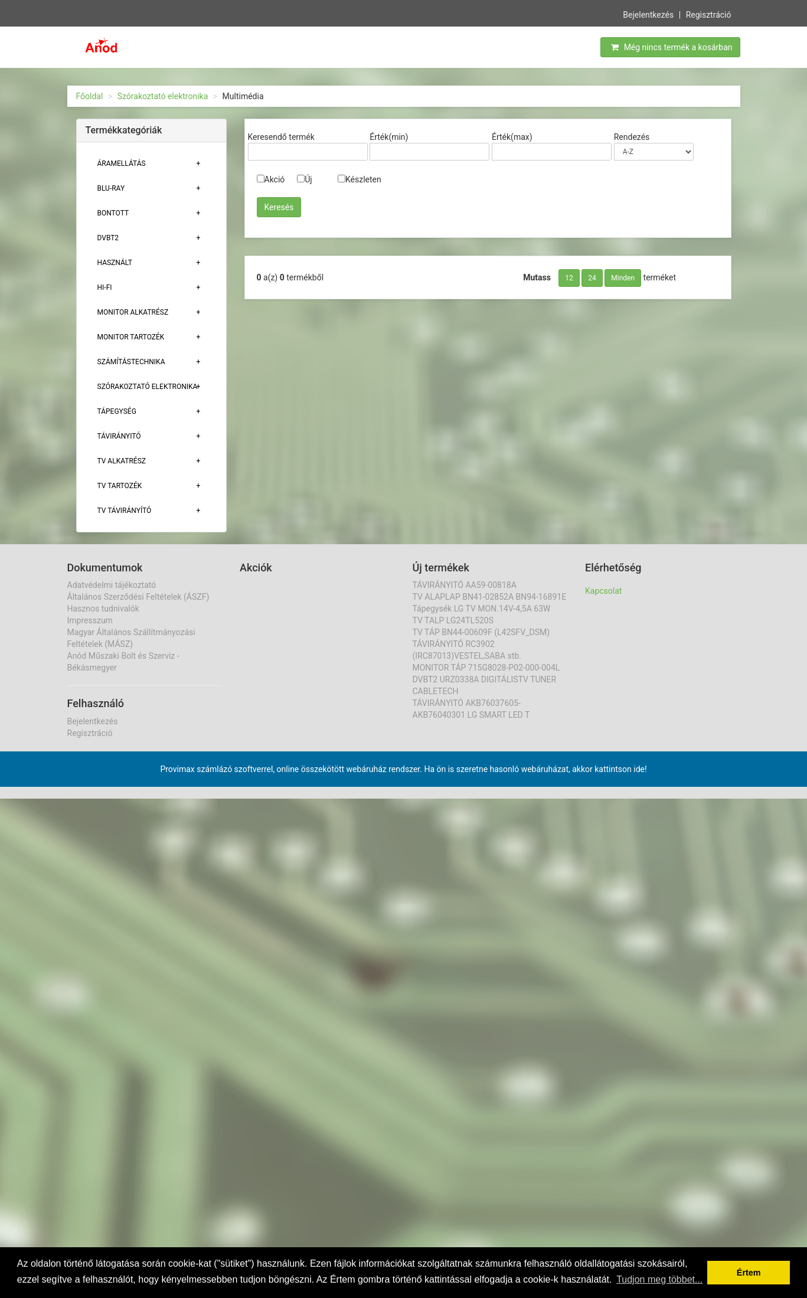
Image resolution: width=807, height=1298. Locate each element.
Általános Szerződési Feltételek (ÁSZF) (138, 596)
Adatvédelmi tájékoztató (111, 585)
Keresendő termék (281, 137)
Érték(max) (512, 137)
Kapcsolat (603, 591)
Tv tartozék (119, 486)
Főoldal (89, 96)
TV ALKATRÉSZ (121, 461)
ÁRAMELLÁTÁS (121, 163)
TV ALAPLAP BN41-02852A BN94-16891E (490, 596)
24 (592, 278)
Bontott (113, 213)
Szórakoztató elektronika (162, 96)
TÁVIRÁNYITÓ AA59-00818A (465, 585)
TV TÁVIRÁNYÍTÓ (124, 510)
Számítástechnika (131, 362)
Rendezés (632, 137)
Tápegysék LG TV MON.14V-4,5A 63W (482, 608)
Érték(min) (389, 137)
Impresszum (90, 620)
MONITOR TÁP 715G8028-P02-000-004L (486, 667)
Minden (623, 278)
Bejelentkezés (648, 13)
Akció (271, 179)
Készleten (359, 179)
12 (569, 278)
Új (304, 179)
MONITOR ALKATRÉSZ (133, 312)
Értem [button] (749, 1272)
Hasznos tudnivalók (103, 608)
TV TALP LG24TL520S (453, 620)
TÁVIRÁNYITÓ (119, 436)
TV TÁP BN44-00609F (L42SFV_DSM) (481, 632)
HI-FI (104, 287)
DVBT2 (108, 238)
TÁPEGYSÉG (116, 411)
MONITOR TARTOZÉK (131, 337)
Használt (114, 263)
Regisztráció (708, 13)
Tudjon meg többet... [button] (659, 1279)
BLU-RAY (111, 188)
